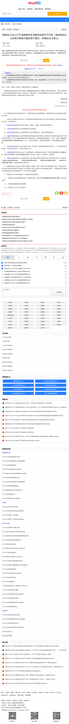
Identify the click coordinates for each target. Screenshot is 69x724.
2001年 (59, 305)
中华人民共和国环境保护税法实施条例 (13, 602)
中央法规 (8, 29)
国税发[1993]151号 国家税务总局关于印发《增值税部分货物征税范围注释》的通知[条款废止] (31, 662)
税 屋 (7, 43)
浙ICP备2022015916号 (23, 710)
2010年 (26, 315)
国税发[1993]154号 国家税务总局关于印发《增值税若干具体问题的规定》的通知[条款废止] (30, 675)
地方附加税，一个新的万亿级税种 (13, 24)
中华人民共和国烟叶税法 (9, 577)
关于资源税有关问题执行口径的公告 (12, 556)
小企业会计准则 (6, 337)
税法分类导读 (18, 389)
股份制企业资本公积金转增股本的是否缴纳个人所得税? (17, 219)
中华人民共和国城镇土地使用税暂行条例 (13, 531)
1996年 (42, 302)
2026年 (26, 327)
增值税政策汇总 (18, 381)
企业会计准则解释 (7, 349)
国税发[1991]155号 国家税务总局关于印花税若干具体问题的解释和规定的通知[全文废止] (29, 658)
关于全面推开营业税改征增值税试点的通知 (14, 473)
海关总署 (34, 692)
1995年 (26, 302)
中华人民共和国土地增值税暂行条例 (12, 561)
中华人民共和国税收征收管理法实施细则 (13, 619)
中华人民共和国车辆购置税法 (10, 486)
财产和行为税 (6, 523)
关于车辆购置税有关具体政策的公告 (12, 490)
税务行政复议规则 (7, 635)
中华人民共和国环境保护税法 (10, 598)
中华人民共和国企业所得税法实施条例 (13, 511)
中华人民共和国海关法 (8, 494)
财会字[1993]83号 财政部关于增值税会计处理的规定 (19, 432)
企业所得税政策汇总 (50, 381)
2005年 (59, 309)
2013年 (10, 318)
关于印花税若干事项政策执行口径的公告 (13, 548)
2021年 (10, 324)
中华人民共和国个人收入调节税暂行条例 (16, 154)
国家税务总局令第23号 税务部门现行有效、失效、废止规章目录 (28, 80)
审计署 (46, 692)
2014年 (26, 318)
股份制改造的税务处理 (8, 224)
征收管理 (4, 610)
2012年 (59, 315)
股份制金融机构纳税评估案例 (10, 233)
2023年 (42, 324)
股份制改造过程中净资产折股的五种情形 (13, 222)
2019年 (42, 321)
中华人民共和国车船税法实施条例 (11, 573)
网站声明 (14, 700)
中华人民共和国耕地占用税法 (10, 590)
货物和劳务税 (6, 452)
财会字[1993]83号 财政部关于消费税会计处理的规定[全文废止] (22, 440)
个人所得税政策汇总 (18, 385)
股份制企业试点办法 (33, 91)
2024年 (59, 324)
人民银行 (40, 692)
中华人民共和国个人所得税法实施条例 (13, 519)
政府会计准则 (6, 358)
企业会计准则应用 (7, 345)
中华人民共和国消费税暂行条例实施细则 (13, 481)
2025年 (10, 327)
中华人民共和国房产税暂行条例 (11, 527)
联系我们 (20, 700)
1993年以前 (16, 29)
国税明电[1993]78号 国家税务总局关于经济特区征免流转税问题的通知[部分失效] (27, 424)
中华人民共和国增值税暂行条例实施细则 (13, 461)
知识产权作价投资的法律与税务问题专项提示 (15, 262)
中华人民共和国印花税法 (9, 544)
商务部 (12, 692)
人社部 (23, 692)
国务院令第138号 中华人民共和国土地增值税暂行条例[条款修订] (23, 671)
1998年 (10, 305)
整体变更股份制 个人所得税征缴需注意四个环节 (15, 235)
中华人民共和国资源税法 (9, 552)
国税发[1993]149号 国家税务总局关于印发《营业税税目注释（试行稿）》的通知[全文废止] (30, 679)
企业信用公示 (12, 695)
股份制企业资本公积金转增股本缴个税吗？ (14, 227)
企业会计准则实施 (7, 353)
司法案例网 (28, 695)
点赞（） (7, 193)
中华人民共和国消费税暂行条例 (11, 477)
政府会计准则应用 (7, 362)
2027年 (42, 327)
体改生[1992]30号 (46, 91)
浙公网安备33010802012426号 (9, 710)
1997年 (59, 302)
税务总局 (17, 692)
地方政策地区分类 (50, 389)
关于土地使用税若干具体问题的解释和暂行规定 (15, 536)
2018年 (26, 321)
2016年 (59, 318)
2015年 (42, 318)
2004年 (42, 309)
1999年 (26, 305)
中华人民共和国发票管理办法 (10, 623)
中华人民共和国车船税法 (9, 569)
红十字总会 (58, 692)
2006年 (10, 312)
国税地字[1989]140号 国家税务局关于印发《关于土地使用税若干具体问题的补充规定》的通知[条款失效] (34, 666)
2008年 (42, 312)
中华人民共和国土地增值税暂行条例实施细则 (14, 565)
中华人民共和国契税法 (8, 581)
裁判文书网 (20, 695)
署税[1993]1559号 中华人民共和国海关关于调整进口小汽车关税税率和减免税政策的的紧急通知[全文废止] (34, 415)
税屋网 (3, 700)
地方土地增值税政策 (50, 393)
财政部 (7, 692)
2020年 (59, 321)
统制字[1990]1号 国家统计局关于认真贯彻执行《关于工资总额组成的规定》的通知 (28, 654)
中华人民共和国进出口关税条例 (11, 498)
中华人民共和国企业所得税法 (10, 506)
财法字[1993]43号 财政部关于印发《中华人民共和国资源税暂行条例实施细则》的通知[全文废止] (32, 436)
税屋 (3, 29)
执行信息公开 (4, 695)
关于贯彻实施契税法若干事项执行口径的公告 (14, 585)
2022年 (26, 324)
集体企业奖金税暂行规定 (10, 160)
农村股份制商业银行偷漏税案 (10, 230)
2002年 (10, 309)
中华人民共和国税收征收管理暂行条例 (48, 178)
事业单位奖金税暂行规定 (29, 160)
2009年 (59, 312)
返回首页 (64, 29)
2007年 (26, 312)
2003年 (26, 309)
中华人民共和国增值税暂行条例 (11, 457)
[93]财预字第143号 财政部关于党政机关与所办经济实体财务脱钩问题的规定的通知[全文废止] (31, 411)
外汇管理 (51, 692)
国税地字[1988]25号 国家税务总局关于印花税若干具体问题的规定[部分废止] (26, 683)
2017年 (10, 321)
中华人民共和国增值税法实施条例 (11, 469)
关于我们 (8, 700)
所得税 (4, 502)
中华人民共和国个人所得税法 (57, 152)
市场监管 (28, 692)
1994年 (10, 302)
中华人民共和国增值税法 (9, 465)
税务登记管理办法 (7, 631)
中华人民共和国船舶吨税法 (9, 606)
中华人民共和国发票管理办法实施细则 (13, 627)
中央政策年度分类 (50, 385)
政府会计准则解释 (7, 366)
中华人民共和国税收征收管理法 (11, 615)
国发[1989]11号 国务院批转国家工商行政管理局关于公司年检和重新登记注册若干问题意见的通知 (32, 646)
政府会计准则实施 (7, 370)
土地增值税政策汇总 (18, 393)
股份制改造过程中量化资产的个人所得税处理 (14, 238)
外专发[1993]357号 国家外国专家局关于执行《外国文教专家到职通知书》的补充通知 (28, 403)
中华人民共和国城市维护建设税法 (11, 540)
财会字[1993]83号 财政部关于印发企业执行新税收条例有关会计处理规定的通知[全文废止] (30, 419)
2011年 (42, 315)
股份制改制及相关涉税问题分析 (11, 216)
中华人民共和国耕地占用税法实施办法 (13, 594)
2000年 (42, 305)
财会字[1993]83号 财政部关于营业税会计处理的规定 (19, 428)
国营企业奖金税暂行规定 (48, 160)
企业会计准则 (6, 341)
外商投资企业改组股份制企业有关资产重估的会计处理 (17, 241)
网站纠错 (26, 700)
